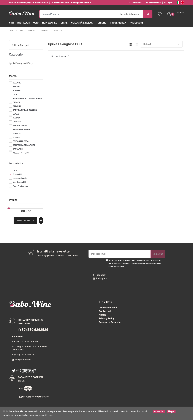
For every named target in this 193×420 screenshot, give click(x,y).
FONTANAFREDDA (20, 141)
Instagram (100, 278)
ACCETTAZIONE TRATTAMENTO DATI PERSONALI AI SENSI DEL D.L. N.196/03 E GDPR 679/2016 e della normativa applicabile (135, 263)
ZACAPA (16, 102)
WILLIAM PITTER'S (21, 153)
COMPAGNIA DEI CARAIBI (24, 145)
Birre (64, 22)
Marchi (102, 314)
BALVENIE (17, 106)
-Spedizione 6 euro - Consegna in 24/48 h (71, 3)
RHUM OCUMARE (20, 126)
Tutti (15, 170)
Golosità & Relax (82, 22)
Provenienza (118, 22)
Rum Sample (49, 22)
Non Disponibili (19, 182)
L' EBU (15, 94)
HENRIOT (17, 87)
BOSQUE (16, 137)
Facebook (99, 275)
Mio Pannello (153, 3)
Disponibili (17, 174)
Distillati (23, 22)
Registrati (157, 253)
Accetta (158, 411)
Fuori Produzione (20, 186)
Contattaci (135, 3)
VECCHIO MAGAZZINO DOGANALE (27, 98)
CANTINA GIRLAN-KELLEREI (25, 110)
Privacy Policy (106, 318)
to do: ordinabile (20, 178)
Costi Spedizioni (108, 307)
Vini (11, 22)
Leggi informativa (116, 266)
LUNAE (16, 114)
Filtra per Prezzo (25, 220)
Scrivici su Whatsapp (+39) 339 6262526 (28, 3)
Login (168, 3)
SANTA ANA (18, 149)
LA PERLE (17, 122)
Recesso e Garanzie (109, 322)
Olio (36, 22)
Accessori (136, 22)
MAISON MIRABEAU (21, 129)
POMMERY (17, 90)
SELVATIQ (17, 83)
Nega (171, 411)
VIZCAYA (16, 118)
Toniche (101, 22)
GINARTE (17, 133)
